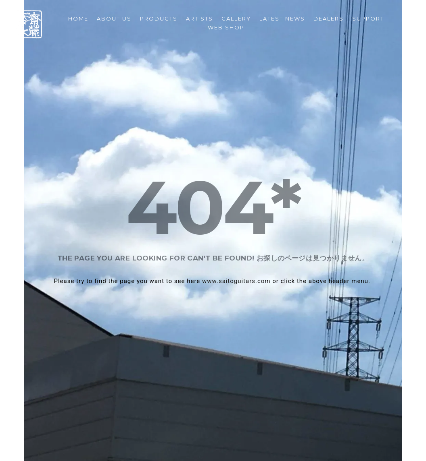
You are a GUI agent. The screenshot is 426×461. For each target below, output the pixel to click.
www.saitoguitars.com (236, 281)
